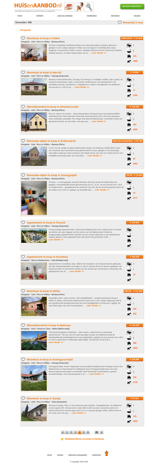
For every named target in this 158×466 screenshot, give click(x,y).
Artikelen (39, 16)
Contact (60, 455)
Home (19, 16)
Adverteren (115, 16)
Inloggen (137, 16)
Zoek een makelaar (65, 16)
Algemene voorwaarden (77, 455)
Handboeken (92, 16)
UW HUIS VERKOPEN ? (132, 6)
